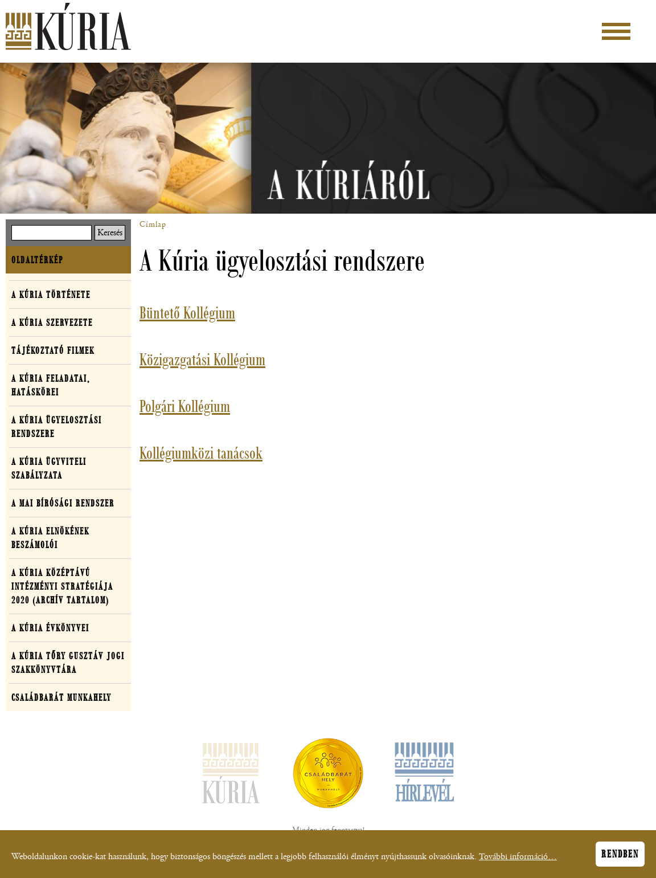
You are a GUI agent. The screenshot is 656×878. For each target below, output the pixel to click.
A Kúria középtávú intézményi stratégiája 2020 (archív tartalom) (62, 586)
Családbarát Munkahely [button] (61, 697)
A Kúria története (51, 294)
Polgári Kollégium (185, 406)
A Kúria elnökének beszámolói (50, 538)
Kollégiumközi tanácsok (201, 453)
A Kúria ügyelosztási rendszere (56, 427)
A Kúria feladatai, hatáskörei (50, 385)
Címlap (153, 224)
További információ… (518, 860)
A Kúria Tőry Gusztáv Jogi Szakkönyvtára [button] (68, 663)
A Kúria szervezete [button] (52, 322)
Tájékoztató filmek (53, 350)
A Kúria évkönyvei (50, 628)
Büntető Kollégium (187, 313)
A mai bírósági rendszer (62, 503)
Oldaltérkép (37, 260)
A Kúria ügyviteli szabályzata (49, 468)
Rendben (620, 857)
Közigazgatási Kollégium (202, 359)
